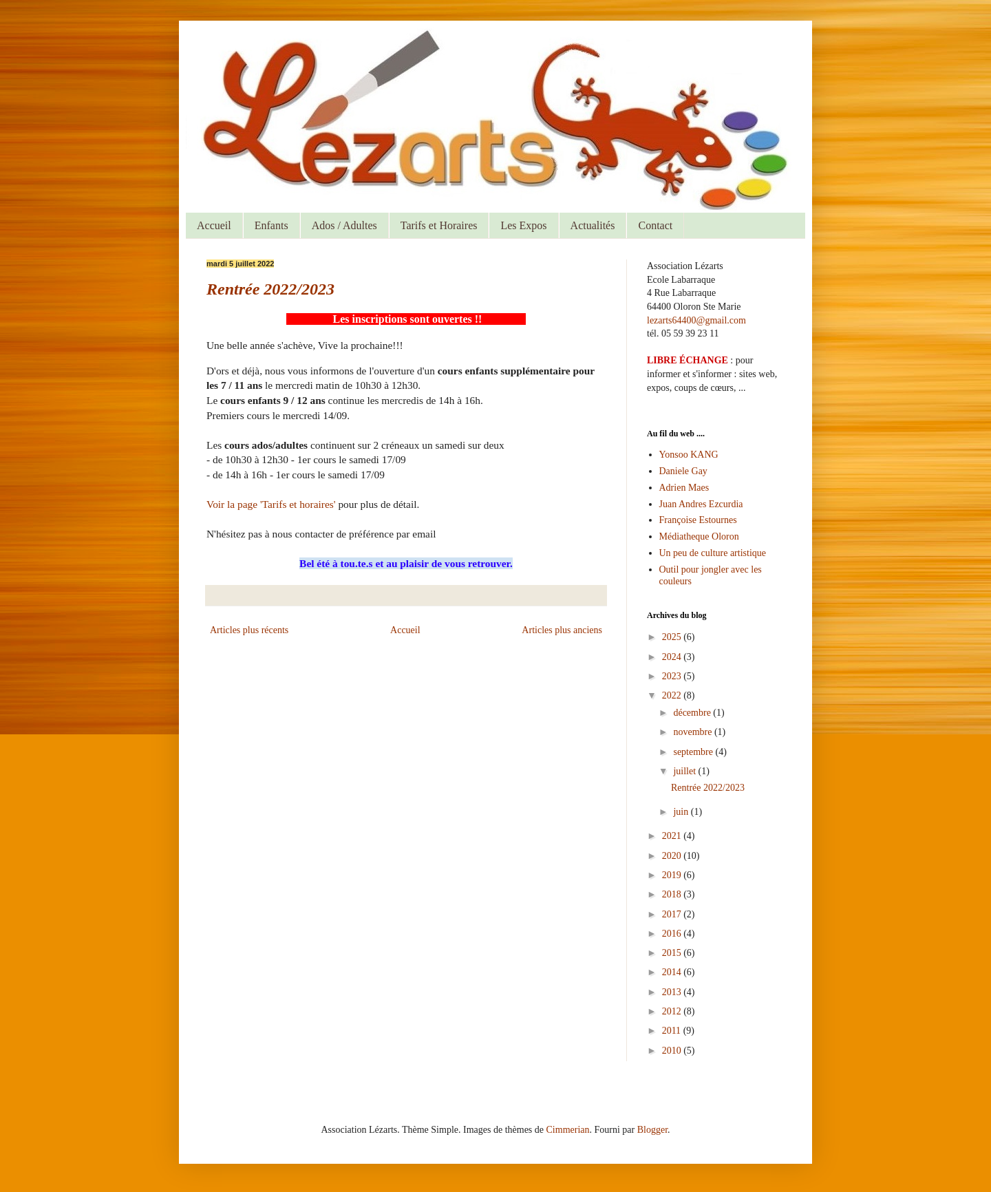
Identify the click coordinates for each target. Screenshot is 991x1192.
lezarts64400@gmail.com (696, 320)
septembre (694, 752)
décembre (693, 712)
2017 (673, 914)
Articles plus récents (249, 630)
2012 (673, 1011)
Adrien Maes (684, 487)
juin (681, 812)
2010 (673, 1050)
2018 (673, 894)
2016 (673, 933)
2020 (673, 856)
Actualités (593, 225)
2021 (673, 836)
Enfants (271, 225)
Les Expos (523, 225)
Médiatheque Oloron (699, 536)
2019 (673, 875)
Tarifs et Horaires (439, 225)
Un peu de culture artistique (713, 553)
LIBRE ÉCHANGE (687, 360)
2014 (673, 972)
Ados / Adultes (344, 225)
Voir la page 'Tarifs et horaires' (272, 504)
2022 (673, 695)
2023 (673, 676)
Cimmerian (568, 1130)
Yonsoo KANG (688, 454)
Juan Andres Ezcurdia (701, 504)
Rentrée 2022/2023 (270, 289)
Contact (655, 225)
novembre (693, 732)
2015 (673, 953)
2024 (673, 657)
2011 (672, 1030)
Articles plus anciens (562, 630)
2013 (673, 992)
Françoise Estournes (698, 520)
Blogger (652, 1130)
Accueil (214, 225)
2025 (673, 637)
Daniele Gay (683, 471)
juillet (685, 771)
